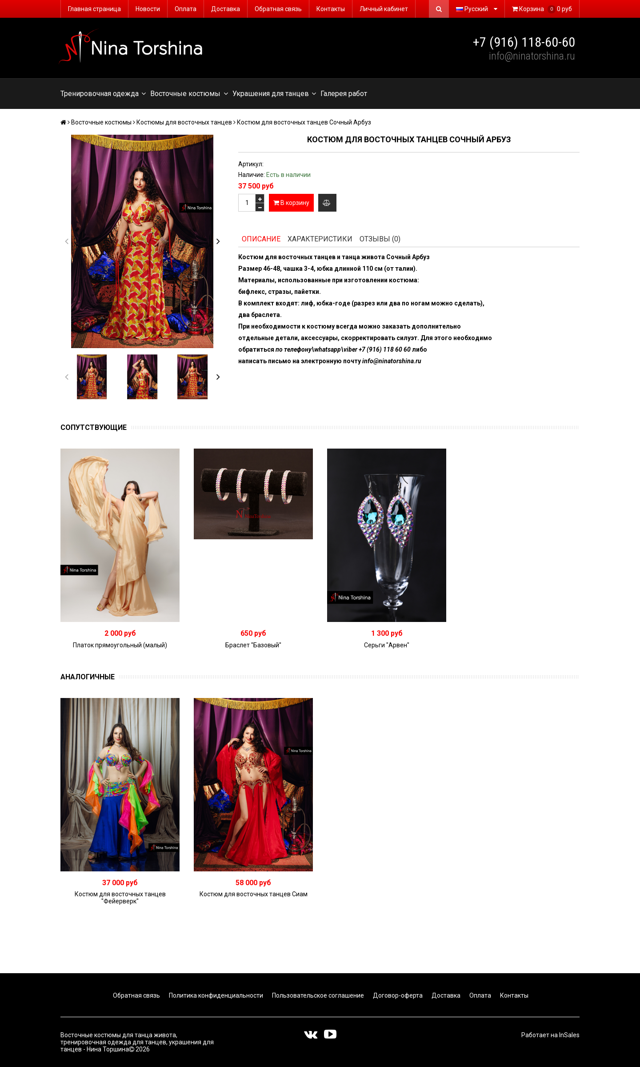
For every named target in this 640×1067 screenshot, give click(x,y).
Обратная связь (278, 8)
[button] (218, 241)
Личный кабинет (384, 8)
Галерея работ (343, 93)
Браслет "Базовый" (253, 645)
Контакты (330, 8)
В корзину (291, 202)
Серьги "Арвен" (386, 645)
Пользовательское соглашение (317, 995)
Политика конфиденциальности (215, 995)
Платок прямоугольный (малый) (120, 645)
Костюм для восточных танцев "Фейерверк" (120, 898)
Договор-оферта (397, 995)
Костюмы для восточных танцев (184, 122)
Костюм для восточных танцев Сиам (254, 894)
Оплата (185, 8)
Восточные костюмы (189, 94)
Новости (148, 8)
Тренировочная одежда (103, 94)
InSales (569, 1035)
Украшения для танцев (274, 94)
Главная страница (94, 8)
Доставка (225, 8)
